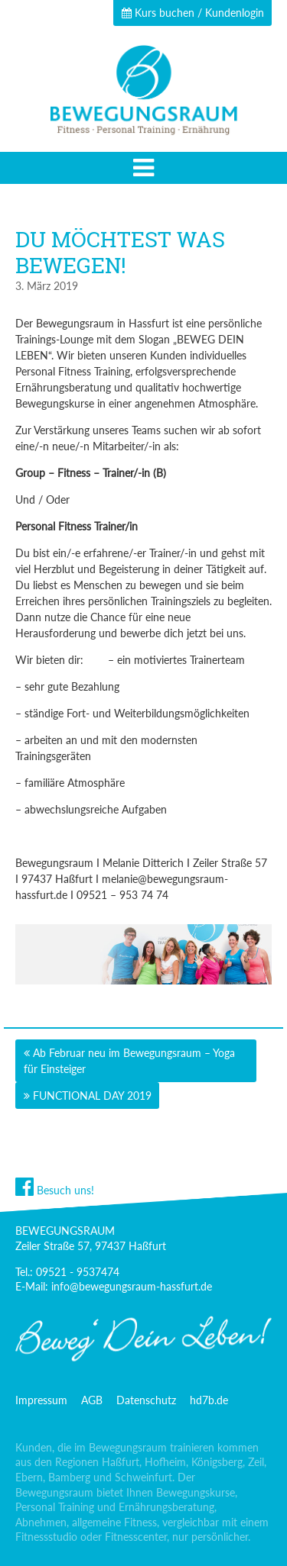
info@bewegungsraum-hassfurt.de (131, 1286)
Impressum (41, 1400)
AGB (92, 1400)
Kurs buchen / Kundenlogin (193, 12)
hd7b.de (209, 1400)
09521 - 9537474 (77, 1271)
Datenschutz (146, 1400)
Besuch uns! (54, 1190)
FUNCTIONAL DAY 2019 (92, 1095)
